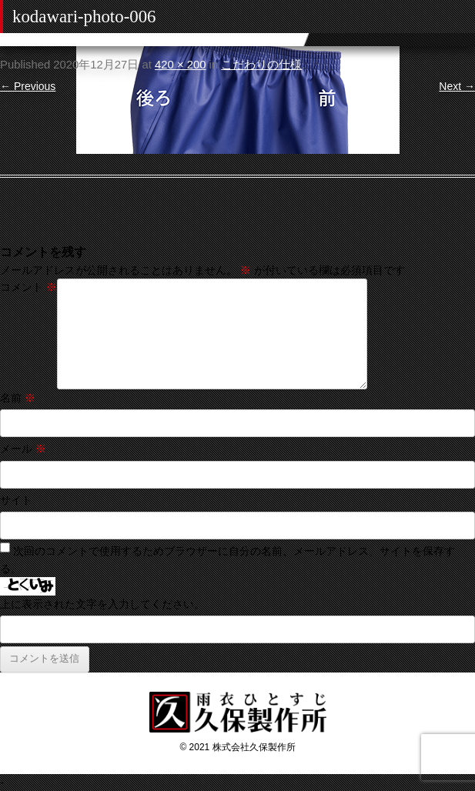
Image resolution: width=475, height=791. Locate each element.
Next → (457, 86)
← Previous (27, 86)
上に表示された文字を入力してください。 (102, 604)
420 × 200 (180, 64)
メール (23, 448)
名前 (17, 398)
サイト (16, 500)
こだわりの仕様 (261, 64)
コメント (28, 287)
